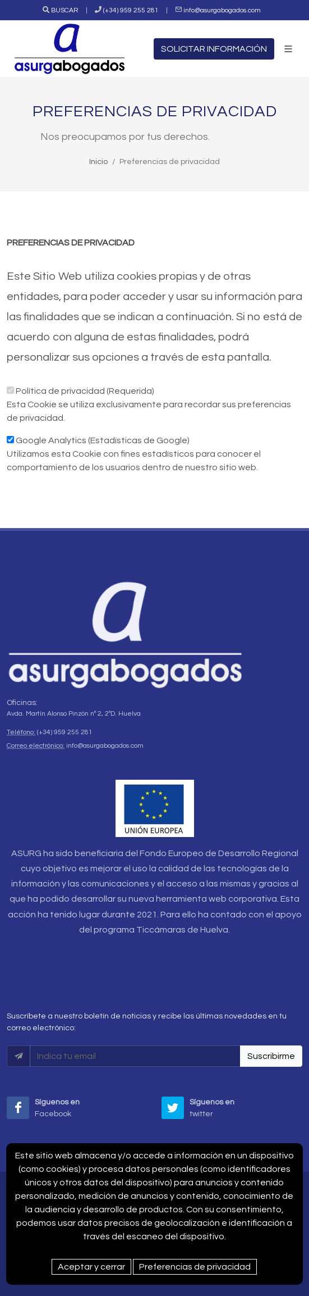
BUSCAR (65, 10)
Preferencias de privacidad (195, 1266)
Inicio (98, 161)
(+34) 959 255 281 (131, 10)
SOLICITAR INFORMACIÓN (214, 48)
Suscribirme (271, 1056)
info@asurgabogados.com (222, 10)
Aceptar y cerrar (91, 1266)
